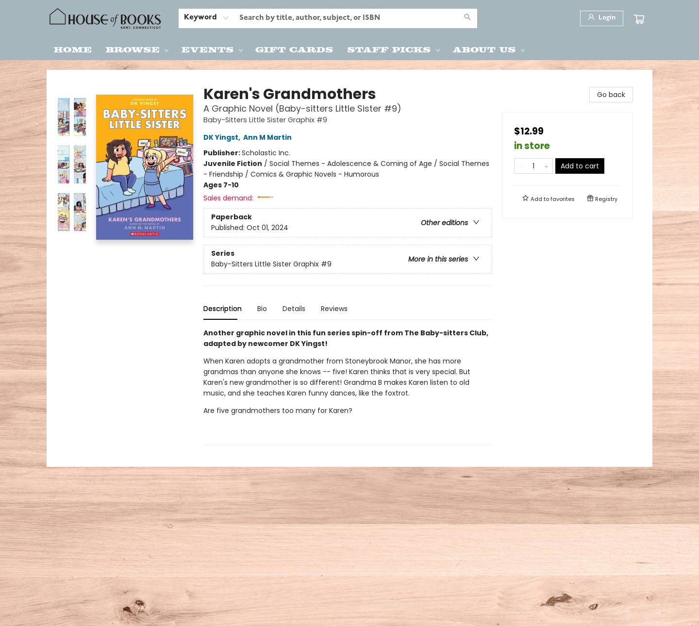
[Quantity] (533, 166)
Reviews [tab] (334, 308)
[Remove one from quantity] (521, 166)
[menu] (349, 49)
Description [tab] (222, 308)
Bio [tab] (262, 308)
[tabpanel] (347, 386)
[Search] (467, 18)
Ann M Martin (269, 137)
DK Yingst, (223, 137)
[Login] (601, 18)
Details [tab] (294, 308)
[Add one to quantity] (546, 166)
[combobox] (206, 18)
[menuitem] (73, 49)
